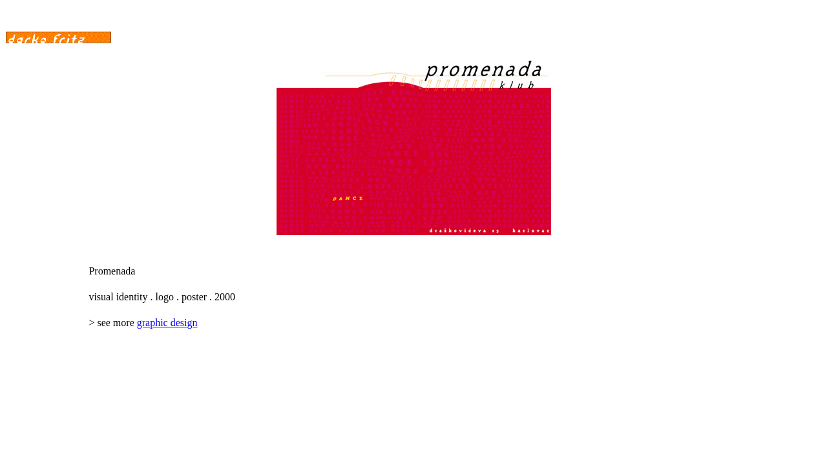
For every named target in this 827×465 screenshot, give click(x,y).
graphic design (167, 322)
